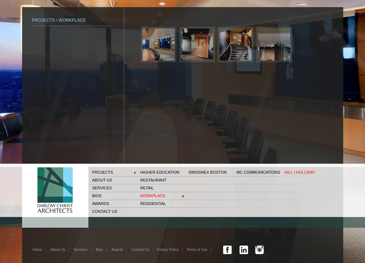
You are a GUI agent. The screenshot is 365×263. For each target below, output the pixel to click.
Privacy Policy (168, 250)
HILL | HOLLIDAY (300, 172)
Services (102, 188)
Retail (147, 188)
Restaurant (153, 180)
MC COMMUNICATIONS (258, 172)
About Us (102, 180)
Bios (97, 196)
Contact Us (105, 211)
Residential (153, 203)
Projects (102, 172)
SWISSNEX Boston (208, 172)
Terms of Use (196, 250)
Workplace (152, 196)
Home (37, 250)
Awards (100, 203)
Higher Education (160, 172)
